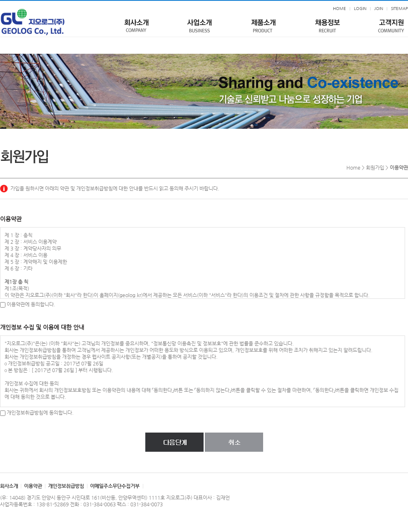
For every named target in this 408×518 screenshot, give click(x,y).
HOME (339, 8)
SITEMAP (399, 8)
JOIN (378, 8)
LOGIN (360, 8)
